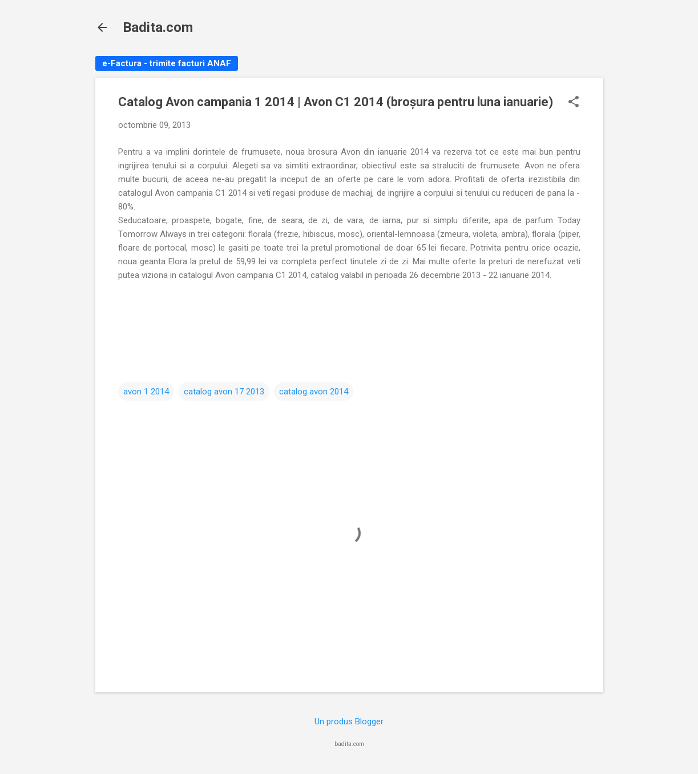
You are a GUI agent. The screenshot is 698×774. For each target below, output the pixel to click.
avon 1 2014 (146, 391)
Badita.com (158, 27)
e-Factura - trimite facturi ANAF (166, 63)
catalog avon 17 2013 (224, 391)
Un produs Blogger (349, 721)
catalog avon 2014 (313, 391)
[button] (573, 103)
